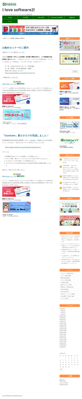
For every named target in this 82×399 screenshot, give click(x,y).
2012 (63, 339)
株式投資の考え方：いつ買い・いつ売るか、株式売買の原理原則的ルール (70, 251)
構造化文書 (64, 278)
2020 (63, 325)
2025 (63, 316)
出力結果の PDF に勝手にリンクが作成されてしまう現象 (71, 183)
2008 (63, 347)
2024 (63, 317)
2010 (63, 343)
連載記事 (72, 17)
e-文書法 (11, 88)
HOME (10, 17)
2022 (63, 321)
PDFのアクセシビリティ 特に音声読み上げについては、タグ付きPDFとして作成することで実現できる (70, 239)
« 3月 (61, 369)
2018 (63, 328)
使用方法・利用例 (65, 287)
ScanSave (32, 140)
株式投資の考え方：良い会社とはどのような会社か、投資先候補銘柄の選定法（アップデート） (70, 261)
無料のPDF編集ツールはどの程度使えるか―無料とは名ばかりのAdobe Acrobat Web (71, 177)
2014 (63, 336)
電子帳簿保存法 (47, 90)
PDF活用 (25, 17)
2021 (63, 323)
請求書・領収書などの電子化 (34, 90)
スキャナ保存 (17, 88)
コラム (10, 21)
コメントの (64, 382)
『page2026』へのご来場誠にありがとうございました (70, 256)
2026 (63, 308)
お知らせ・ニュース (19, 180)
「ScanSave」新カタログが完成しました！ (25, 135)
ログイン (62, 379)
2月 (63, 312)
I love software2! (18, 9)
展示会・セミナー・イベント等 (30, 88)
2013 (63, 337)
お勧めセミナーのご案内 (15, 47)
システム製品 (64, 275)
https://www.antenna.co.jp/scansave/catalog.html (23, 147)
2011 (63, 341)
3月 (63, 310)
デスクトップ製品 (65, 273)
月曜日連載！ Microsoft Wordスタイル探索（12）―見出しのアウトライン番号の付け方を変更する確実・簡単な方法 (71, 169)
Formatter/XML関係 (56, 17)
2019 (63, 327)
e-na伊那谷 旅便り (66, 296)
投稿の (63, 381)
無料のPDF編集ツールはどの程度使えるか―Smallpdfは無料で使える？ (71, 189)
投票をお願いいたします (9, 84)
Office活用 (41, 17)
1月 (63, 314)
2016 (63, 332)
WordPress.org (64, 384)
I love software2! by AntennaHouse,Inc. (12, 395)
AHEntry (23, 92)
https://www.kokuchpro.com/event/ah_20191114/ (20, 73)
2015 (63, 334)
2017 (63, 330)
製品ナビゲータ (65, 285)
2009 (63, 345)
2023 (63, 319)
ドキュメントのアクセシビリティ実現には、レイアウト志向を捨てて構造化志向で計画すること (70, 245)
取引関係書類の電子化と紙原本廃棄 (16, 90)
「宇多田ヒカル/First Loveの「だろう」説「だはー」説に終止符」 (71, 160)
